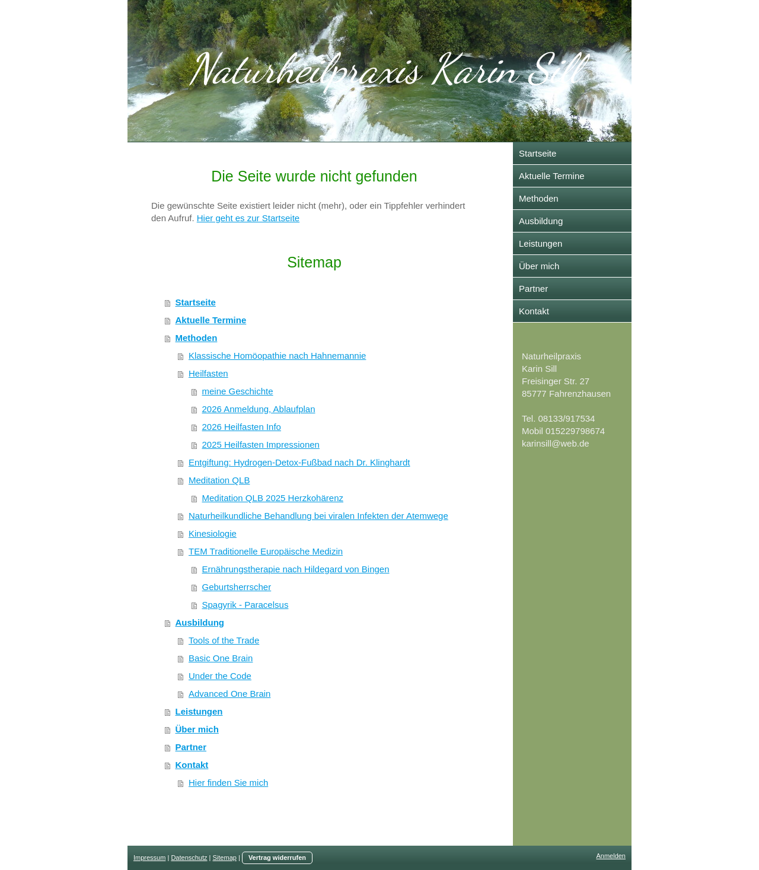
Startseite (196, 302)
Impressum (149, 857)
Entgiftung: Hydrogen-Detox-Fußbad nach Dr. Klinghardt (299, 462)
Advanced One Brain (229, 694)
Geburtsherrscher (237, 587)
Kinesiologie (213, 533)
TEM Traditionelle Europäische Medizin (266, 551)
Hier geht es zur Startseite (248, 218)
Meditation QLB (219, 480)
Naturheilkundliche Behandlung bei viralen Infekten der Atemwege (318, 516)
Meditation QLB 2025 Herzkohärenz (272, 498)
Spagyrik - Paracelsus (245, 605)
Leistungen (199, 711)
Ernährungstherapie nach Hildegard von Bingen (296, 569)
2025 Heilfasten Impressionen (261, 444)
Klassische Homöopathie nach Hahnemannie (277, 355)
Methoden (197, 338)
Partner (191, 747)
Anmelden (611, 855)
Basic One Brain (221, 658)
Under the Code (220, 676)
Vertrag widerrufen (277, 857)
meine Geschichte (237, 391)
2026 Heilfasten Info (241, 427)
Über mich (197, 729)
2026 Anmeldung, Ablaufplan (258, 409)
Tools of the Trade (224, 640)
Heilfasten (208, 373)
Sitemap (225, 857)
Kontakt (192, 765)
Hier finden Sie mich (228, 782)
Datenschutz (189, 857)
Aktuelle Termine (211, 320)
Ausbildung (200, 622)
